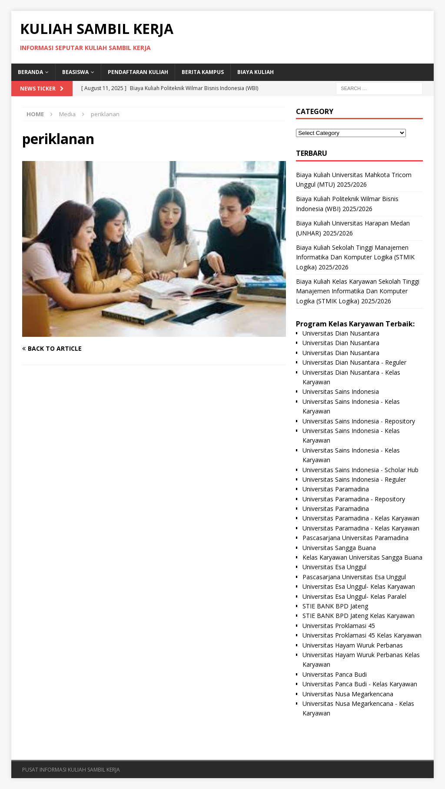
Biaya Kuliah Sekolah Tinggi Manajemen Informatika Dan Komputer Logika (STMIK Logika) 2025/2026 (355, 257)
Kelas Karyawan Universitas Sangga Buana (362, 557)
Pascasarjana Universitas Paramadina (355, 538)
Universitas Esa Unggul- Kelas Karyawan (358, 586)
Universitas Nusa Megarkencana (347, 694)
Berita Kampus (203, 72)
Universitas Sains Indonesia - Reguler (354, 479)
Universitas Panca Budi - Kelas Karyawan (359, 684)
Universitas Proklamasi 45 (338, 625)
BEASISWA (75, 72)
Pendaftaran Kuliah (138, 72)
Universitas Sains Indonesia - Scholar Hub (360, 470)
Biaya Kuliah (255, 72)
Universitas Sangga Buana (339, 548)
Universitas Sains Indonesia (340, 391)
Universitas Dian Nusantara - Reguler (354, 362)
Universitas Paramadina (335, 489)
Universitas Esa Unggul (334, 567)
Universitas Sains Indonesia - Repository (358, 421)
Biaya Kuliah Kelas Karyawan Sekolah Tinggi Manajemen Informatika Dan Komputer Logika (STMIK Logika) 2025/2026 (357, 291)
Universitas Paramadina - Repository (353, 499)
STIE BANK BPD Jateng (335, 606)
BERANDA (30, 72)
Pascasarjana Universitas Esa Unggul (354, 577)
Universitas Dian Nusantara (340, 333)
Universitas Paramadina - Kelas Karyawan (360, 518)
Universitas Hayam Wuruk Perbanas (352, 645)
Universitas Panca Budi (334, 674)
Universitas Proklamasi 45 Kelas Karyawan (362, 635)
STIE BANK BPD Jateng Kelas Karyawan (358, 615)
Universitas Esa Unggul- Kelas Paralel (354, 596)
